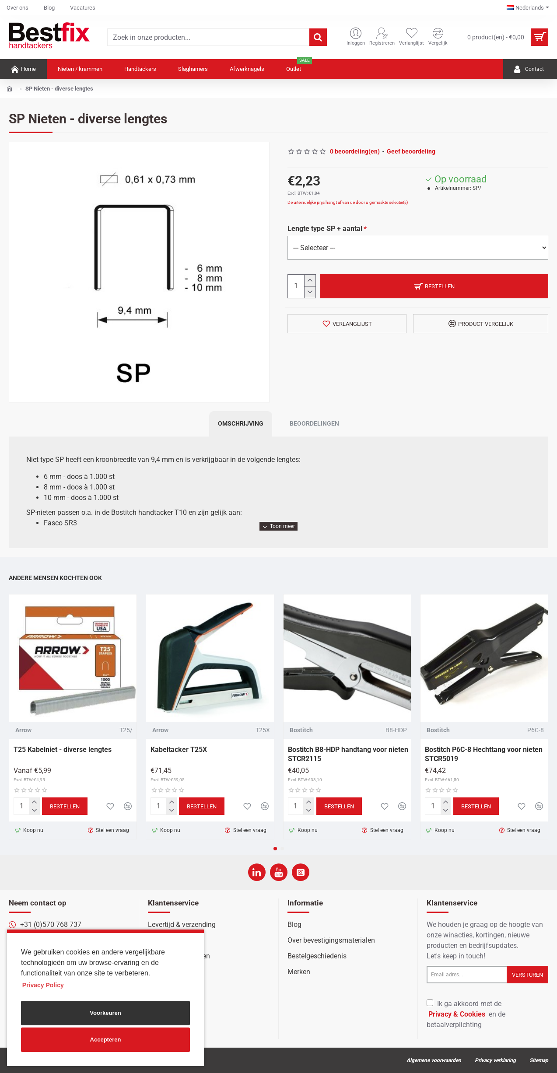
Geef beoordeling (411, 151)
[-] (309, 292)
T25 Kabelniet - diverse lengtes (63, 749)
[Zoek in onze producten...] (318, 37)
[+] (309, 281)
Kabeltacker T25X (179, 749)
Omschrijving (240, 423)
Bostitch (301, 730)
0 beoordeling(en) (355, 151)
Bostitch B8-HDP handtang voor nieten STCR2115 (348, 754)
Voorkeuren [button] (105, 1013)
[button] (275, 848)
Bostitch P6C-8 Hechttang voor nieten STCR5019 (484, 754)
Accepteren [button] (105, 1039)
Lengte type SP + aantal (324, 228)
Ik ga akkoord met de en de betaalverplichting (466, 1014)
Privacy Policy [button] (43, 985)
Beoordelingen (314, 423)
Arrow (23, 730)
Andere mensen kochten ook (55, 577)
